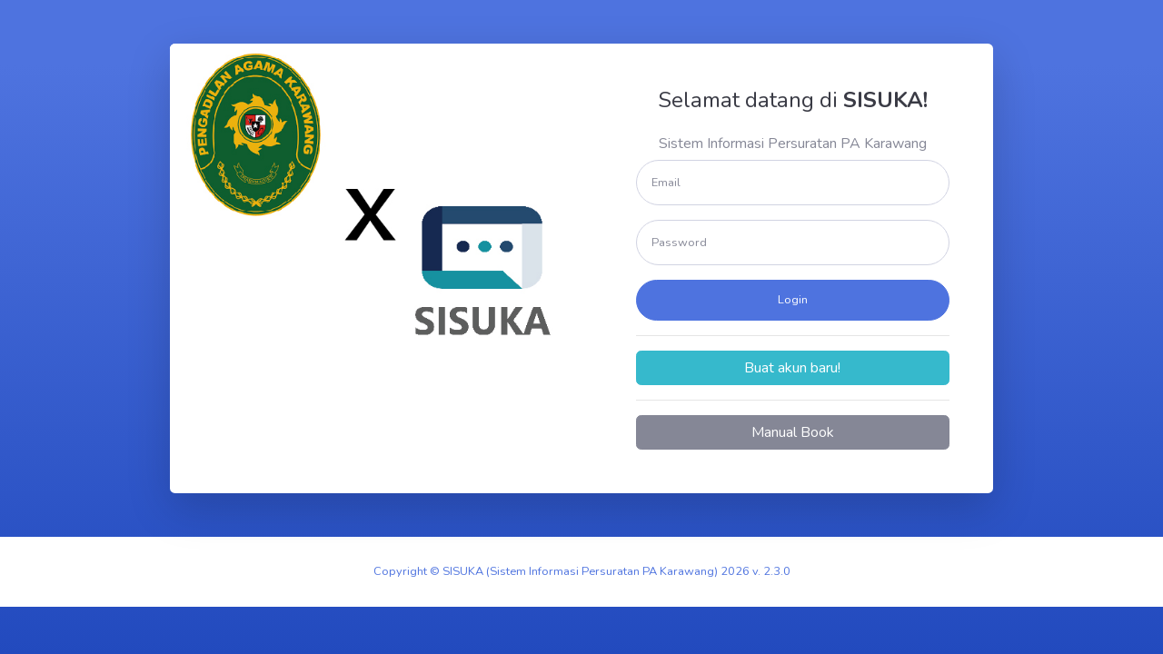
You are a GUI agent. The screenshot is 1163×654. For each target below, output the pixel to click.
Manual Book (792, 432)
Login (793, 300)
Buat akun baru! (792, 368)
